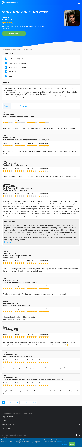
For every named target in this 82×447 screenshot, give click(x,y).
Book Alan (14, 33)
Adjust (64, 444)
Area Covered (21, 106)
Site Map (4, 437)
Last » (34, 402)
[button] (78, 3)
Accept (72, 444)
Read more (8, 242)
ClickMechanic (6, 49)
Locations (15, 49)
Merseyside (40, 12)
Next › (27, 402)
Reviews (7, 106)
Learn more (60, 442)
